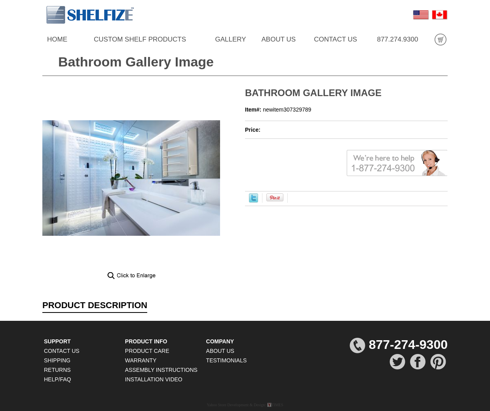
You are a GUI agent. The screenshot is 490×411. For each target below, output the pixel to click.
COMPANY (220, 341)
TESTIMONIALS (226, 360)
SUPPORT (57, 341)
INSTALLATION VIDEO (153, 379)
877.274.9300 (397, 39)
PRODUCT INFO (146, 341)
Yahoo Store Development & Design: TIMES (245, 405)
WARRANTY (141, 360)
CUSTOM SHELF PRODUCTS (140, 39)
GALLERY (230, 39)
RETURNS (57, 370)
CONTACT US (335, 39)
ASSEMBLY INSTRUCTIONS (161, 370)
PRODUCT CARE (147, 351)
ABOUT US (278, 39)
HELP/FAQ (57, 379)
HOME (57, 39)
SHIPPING (57, 360)
